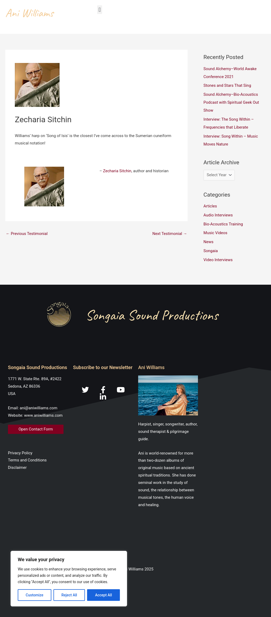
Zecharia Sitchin (117, 171)
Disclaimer (17, 467)
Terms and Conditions (27, 460)
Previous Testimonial (27, 233)
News (209, 241)
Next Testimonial (169, 233)
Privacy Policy (20, 453)
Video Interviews (218, 259)
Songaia (211, 250)
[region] (69, 578)
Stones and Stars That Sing (227, 85)
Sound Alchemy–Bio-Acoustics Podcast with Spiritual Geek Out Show (231, 102)
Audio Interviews (218, 215)
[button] (99, 9)
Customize (34, 595)
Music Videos (215, 232)
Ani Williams (29, 13)
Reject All (69, 595)
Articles (210, 206)
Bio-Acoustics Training (223, 224)
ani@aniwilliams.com (38, 408)
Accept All (103, 595)
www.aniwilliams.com (43, 415)
